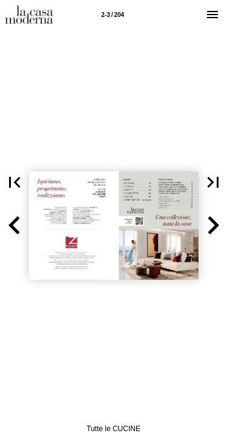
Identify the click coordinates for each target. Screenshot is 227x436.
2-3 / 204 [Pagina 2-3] (112, 15)
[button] (14, 225)
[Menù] (212, 14)
